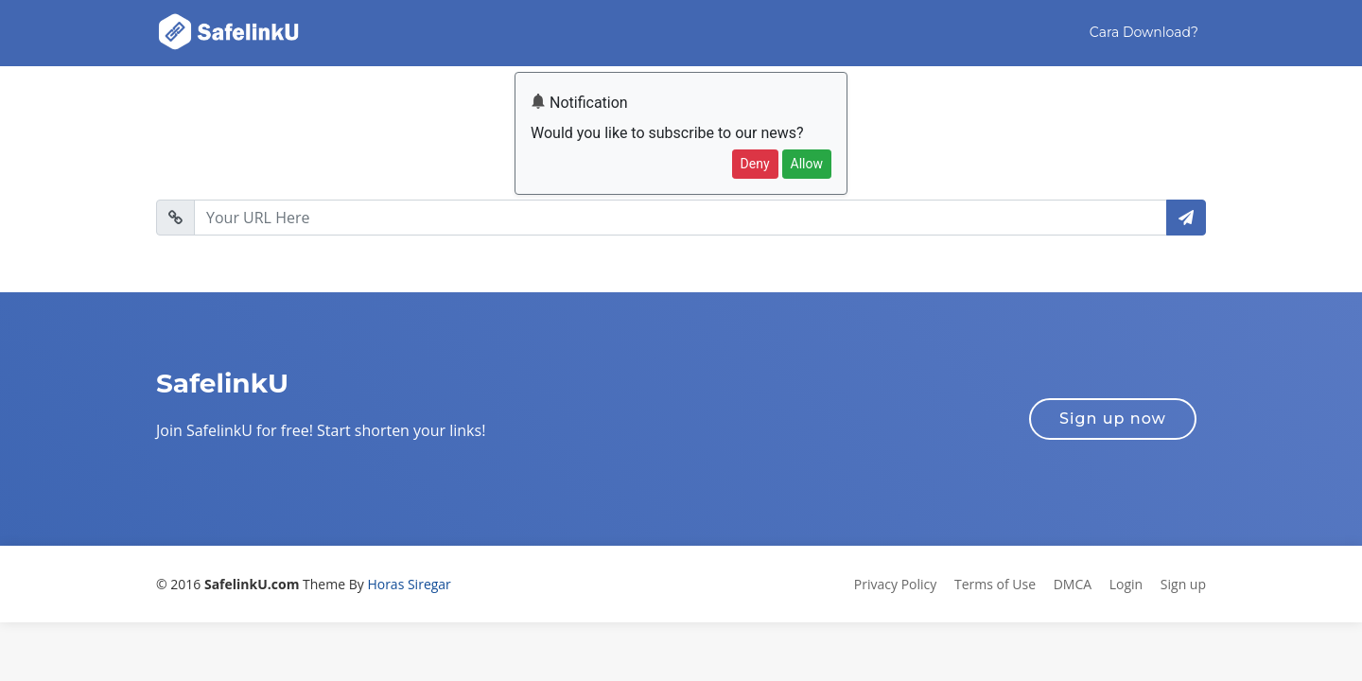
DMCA (1072, 584)
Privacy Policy (895, 584)
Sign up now (1112, 419)
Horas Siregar (408, 584)
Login (1126, 584)
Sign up (1183, 584)
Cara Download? (1144, 32)
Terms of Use (995, 584)
